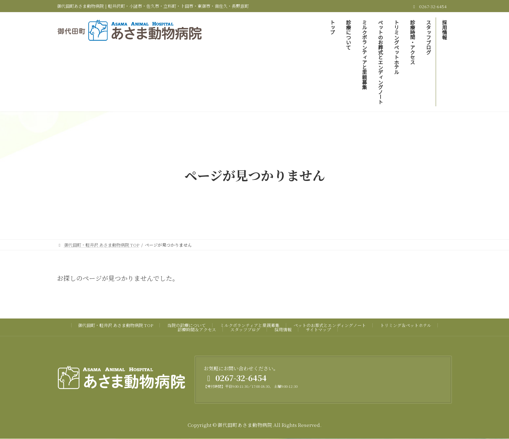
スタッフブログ (245, 329)
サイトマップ (318, 329)
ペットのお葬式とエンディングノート (330, 325)
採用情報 (283, 329)
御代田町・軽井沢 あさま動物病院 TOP (115, 325)
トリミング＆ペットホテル (405, 325)
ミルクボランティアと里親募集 (249, 325)
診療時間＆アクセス (197, 329)
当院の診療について (186, 325)
